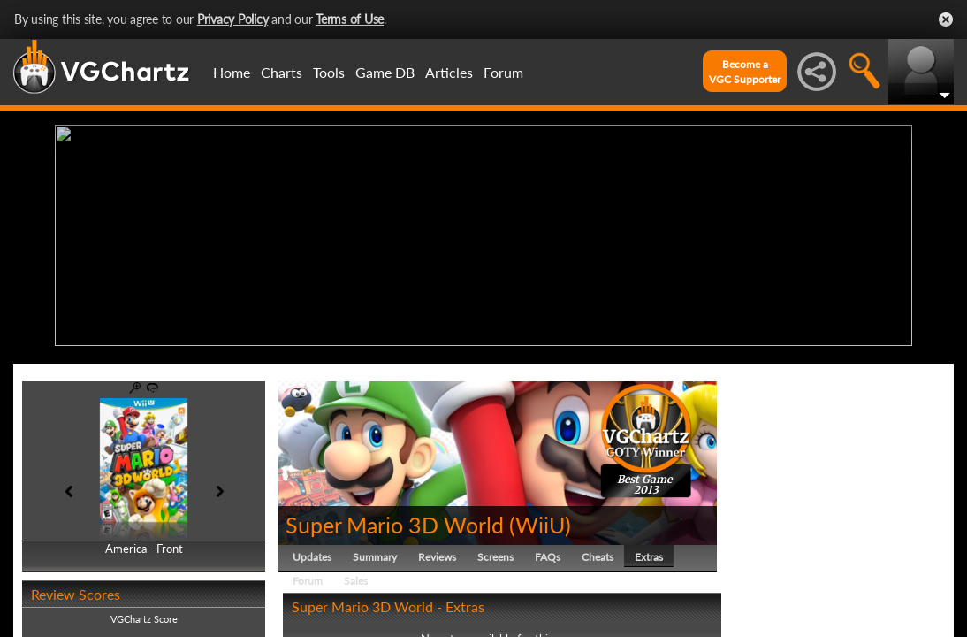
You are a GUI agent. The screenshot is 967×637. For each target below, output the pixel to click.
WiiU (540, 520)
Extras (649, 552)
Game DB (385, 72)
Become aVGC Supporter (744, 72)
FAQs (547, 552)
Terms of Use (350, 19)
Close (946, 19)
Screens (495, 552)
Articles (449, 72)
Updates (312, 552)
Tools (329, 72)
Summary (375, 552)
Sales (356, 576)
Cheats (597, 552)
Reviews (437, 552)
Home (231, 72)
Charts (281, 72)
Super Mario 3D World (395, 520)
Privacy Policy (233, 19)
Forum (503, 72)
